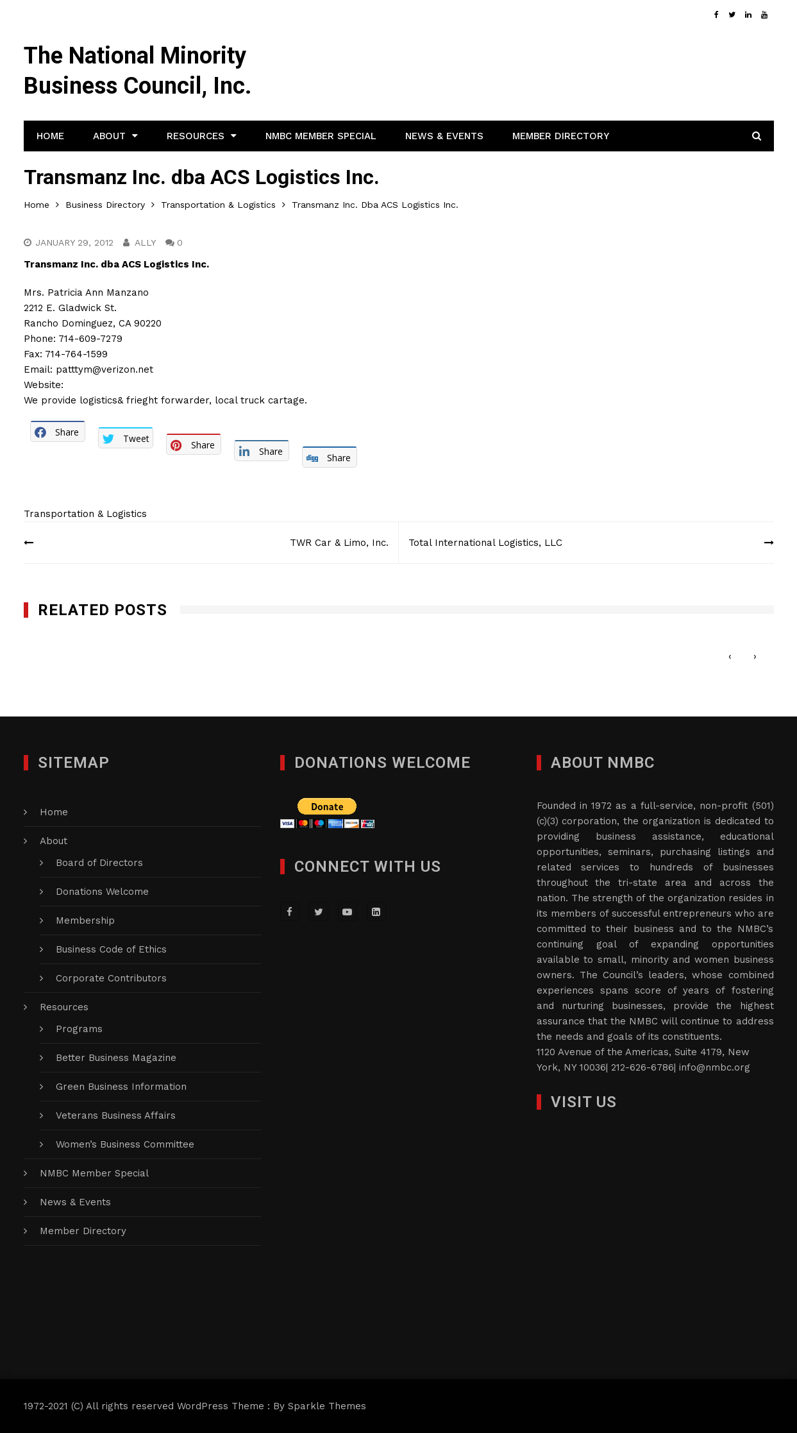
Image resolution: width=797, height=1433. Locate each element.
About (109, 136)
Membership (85, 920)
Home (50, 136)
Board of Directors (99, 863)
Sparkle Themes (327, 1406)
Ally (145, 242)
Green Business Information (121, 1086)
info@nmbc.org (714, 1067)
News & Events (444, 136)
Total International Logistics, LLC (485, 542)
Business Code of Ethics (111, 949)
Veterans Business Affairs (116, 1115)
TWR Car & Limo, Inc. (339, 542)
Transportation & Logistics (85, 514)
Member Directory (560, 136)
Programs (79, 1029)
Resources (195, 136)
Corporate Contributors (111, 978)
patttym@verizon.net (104, 369)
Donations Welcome (102, 891)
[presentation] (730, 656)
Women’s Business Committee (125, 1144)
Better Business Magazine (116, 1058)
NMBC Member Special (320, 136)
